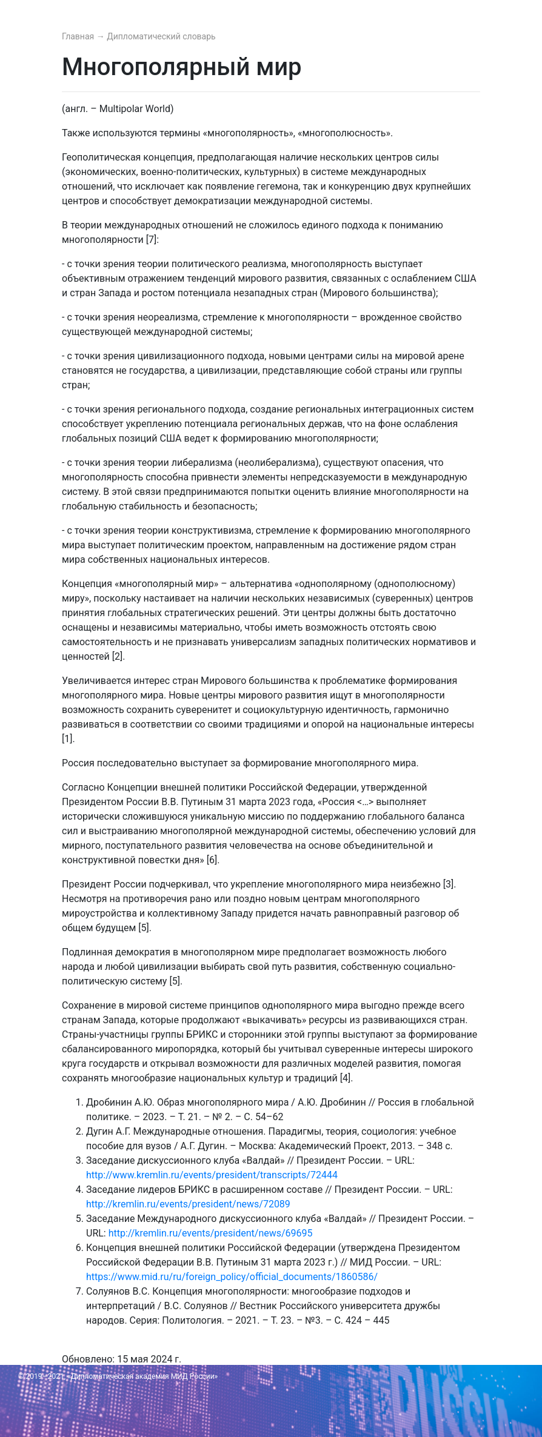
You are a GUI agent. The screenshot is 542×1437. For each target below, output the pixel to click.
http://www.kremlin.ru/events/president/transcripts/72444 (212, 1175)
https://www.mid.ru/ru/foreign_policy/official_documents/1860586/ (232, 1277)
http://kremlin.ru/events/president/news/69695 (211, 1233)
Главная (79, 36)
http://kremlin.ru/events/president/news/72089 (188, 1204)
